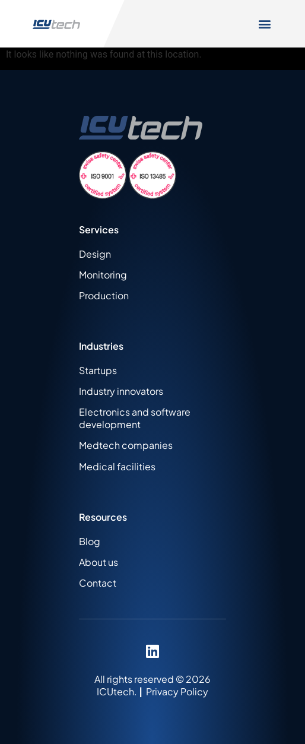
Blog (89, 541)
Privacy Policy (177, 691)
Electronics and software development (134, 418)
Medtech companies (126, 445)
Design (95, 254)
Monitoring (103, 274)
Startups (98, 370)
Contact (97, 583)
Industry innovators (121, 391)
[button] (265, 24)
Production (104, 295)
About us (98, 562)
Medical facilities (117, 466)
